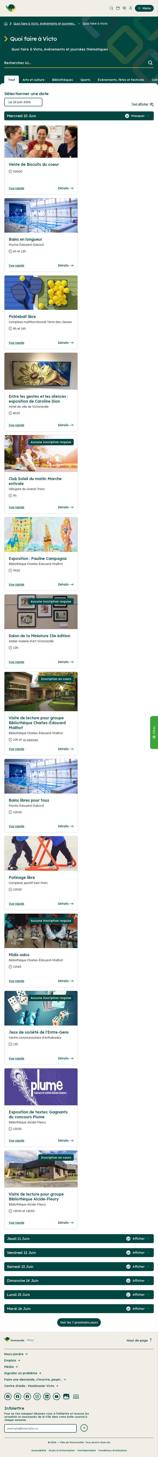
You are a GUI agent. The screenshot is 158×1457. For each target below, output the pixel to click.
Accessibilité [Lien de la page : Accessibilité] (38, 1450)
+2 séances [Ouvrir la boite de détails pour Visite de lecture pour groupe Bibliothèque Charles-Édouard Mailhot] (30, 739)
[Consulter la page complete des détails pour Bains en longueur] (41, 247)
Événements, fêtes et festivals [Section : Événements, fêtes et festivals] (121, 80)
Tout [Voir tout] (11, 80)
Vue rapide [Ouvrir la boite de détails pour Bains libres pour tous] (16, 826)
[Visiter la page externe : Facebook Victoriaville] (7, 1397)
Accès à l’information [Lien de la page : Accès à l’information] (62, 1450)
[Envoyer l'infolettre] (84, 1428)
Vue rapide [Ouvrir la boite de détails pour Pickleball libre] (16, 343)
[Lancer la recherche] (150, 63)
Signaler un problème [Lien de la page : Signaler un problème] (23, 1373)
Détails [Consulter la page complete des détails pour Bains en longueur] (65, 265)
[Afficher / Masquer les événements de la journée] (141, 116)
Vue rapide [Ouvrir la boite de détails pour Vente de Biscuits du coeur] (16, 188)
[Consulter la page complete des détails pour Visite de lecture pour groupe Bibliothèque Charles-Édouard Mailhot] (41, 730)
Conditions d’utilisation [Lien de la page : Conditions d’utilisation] (112, 1450)
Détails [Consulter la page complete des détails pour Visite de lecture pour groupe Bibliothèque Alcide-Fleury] (65, 1223)
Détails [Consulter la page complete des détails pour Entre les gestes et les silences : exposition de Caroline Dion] (65, 425)
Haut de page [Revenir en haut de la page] (139, 1340)
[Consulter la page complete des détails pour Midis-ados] (41, 962)
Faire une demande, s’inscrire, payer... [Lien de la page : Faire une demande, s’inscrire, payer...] (35, 1379)
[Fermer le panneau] (154, 732)
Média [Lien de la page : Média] (11, 1367)
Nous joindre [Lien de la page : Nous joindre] (16, 1354)
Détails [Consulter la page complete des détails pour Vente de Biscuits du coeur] (65, 188)
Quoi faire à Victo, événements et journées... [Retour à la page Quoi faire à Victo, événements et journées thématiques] (45, 23)
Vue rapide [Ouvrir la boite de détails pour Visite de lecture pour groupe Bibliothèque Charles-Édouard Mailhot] (16, 749)
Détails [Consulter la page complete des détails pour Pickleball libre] (65, 343)
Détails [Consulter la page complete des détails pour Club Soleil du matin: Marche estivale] (65, 507)
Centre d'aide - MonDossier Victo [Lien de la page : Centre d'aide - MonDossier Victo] (31, 1386)
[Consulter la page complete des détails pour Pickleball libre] (41, 324)
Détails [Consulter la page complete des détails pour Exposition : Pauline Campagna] (65, 584)
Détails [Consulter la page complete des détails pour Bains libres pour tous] (65, 826)
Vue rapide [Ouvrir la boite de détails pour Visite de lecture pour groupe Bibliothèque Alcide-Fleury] (16, 1223)
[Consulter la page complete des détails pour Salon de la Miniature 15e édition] (41, 643)
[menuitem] (10, 8)
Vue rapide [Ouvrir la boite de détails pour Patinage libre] (16, 904)
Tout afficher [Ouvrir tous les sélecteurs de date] (143, 104)
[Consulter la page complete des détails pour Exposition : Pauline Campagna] (41, 566)
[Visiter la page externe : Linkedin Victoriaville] (46, 1397)
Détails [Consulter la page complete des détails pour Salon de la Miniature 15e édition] (65, 662)
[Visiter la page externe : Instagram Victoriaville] (37, 1397)
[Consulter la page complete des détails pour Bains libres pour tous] (41, 808)
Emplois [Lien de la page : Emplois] (12, 1360)
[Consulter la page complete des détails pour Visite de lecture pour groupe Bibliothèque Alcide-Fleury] (41, 1204)
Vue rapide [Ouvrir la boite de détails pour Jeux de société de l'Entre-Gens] (16, 1058)
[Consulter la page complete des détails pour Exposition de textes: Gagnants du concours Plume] (41, 1122)
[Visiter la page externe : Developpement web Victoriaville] (76, 1397)
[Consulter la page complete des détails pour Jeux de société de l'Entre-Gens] (41, 1040)
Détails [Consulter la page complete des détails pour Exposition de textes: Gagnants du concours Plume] (65, 1140)
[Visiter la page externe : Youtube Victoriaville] (56, 1397)
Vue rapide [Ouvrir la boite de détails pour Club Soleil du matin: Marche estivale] (16, 507)
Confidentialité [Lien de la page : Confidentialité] (86, 1450)
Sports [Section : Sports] (85, 80)
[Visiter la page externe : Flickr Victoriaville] (66, 1397)
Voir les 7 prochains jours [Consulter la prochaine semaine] (79, 1322)
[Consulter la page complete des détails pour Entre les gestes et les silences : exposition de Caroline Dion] (41, 406)
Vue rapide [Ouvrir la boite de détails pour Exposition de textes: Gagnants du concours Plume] (16, 1140)
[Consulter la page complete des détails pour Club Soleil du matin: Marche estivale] (41, 489)
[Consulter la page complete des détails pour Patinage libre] (41, 885)
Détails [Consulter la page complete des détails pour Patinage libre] (65, 904)
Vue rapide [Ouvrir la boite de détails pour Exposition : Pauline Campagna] (16, 584)
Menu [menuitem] (144, 8)
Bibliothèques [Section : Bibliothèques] (62, 80)
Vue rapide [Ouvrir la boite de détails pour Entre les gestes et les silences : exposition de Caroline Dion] (16, 425)
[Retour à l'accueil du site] (7, 23)
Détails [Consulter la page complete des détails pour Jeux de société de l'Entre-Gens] (65, 1058)
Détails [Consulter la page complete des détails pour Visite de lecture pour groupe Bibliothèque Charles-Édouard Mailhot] (65, 749)
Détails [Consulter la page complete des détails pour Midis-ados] (65, 981)
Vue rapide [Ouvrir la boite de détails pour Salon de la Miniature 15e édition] (16, 662)
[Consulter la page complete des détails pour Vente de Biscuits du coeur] (41, 169)
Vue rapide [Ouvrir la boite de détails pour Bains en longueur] (16, 265)
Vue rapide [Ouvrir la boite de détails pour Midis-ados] (16, 981)
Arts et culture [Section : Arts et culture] (33, 80)
